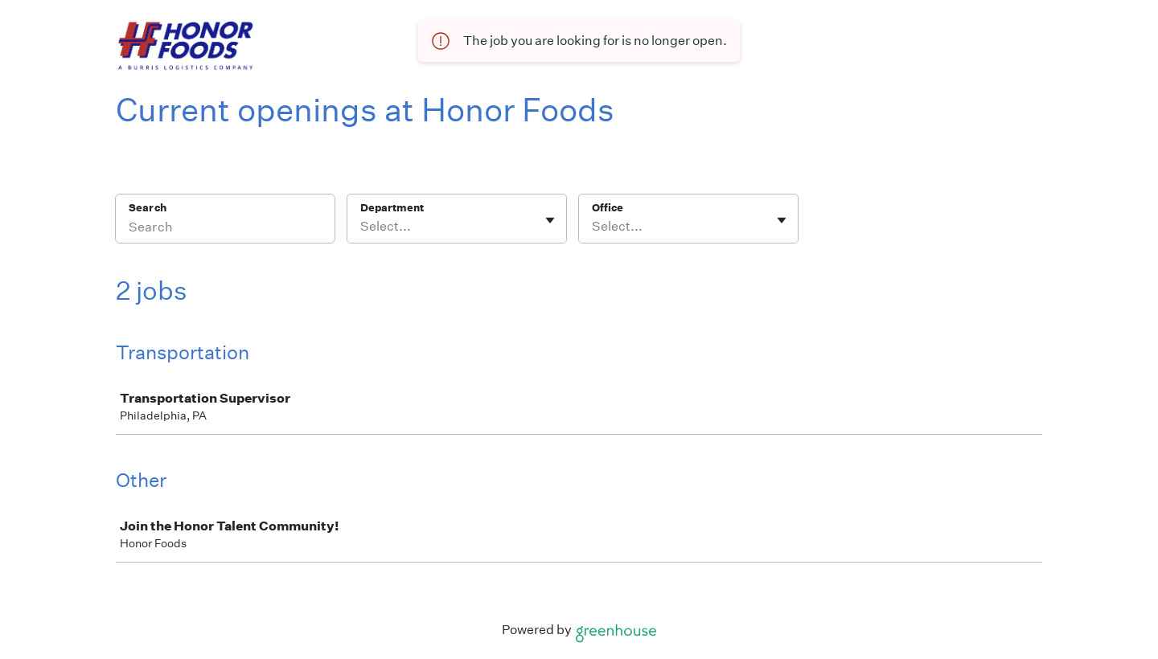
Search (147, 208)
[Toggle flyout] (550, 220)
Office (607, 208)
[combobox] (361, 226)
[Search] (225, 229)
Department (392, 208)
